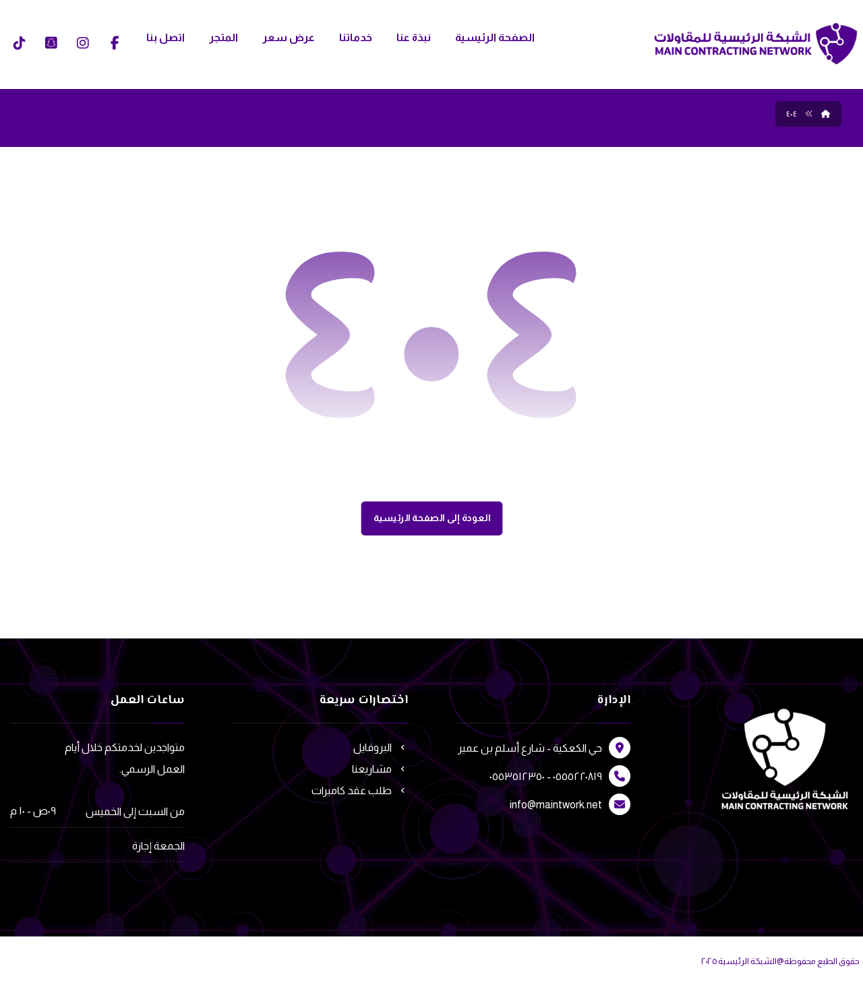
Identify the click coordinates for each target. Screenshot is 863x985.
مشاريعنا (380, 769)
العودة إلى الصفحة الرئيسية (431, 518)
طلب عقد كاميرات (359, 790)
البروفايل (380, 747)
